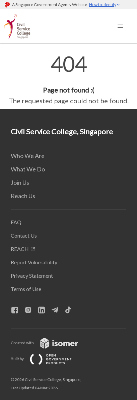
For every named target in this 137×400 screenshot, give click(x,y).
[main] (68, 79)
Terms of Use (26, 289)
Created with (50, 342)
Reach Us (23, 195)
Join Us (20, 182)
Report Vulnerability (34, 262)
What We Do (28, 169)
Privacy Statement (32, 275)
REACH (20, 249)
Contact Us (24, 235)
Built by (46, 358)
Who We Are (28, 155)
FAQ (16, 222)
